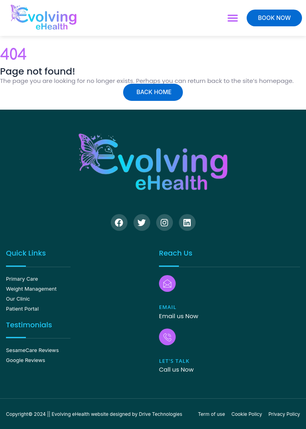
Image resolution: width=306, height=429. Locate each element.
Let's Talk (174, 360)
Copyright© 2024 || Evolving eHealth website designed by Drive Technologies (94, 414)
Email (168, 307)
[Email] (167, 283)
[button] (232, 18)
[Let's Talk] (167, 337)
